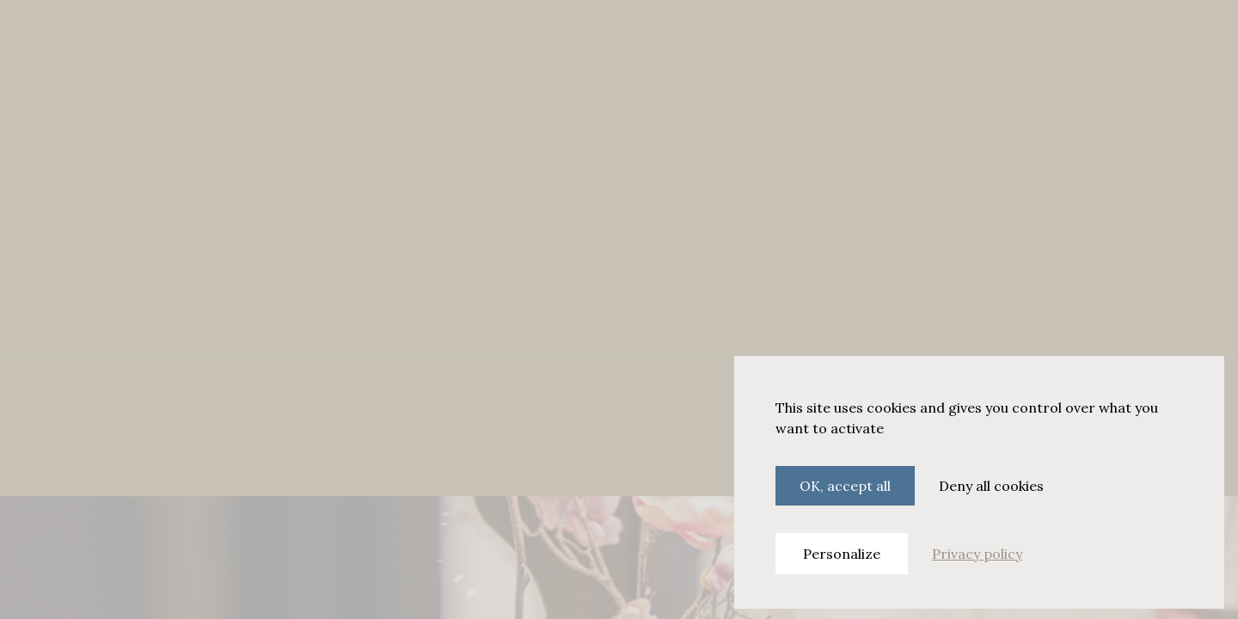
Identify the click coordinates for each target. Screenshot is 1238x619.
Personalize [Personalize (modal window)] (841, 553)
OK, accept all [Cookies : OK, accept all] (845, 485)
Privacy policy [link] (977, 553)
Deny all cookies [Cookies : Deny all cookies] (991, 485)
